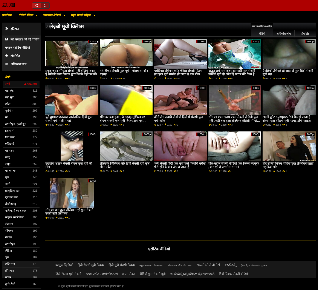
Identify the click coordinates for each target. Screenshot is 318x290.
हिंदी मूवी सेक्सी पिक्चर (122, 265)
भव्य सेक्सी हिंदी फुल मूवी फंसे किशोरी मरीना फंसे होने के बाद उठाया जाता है (180, 165)
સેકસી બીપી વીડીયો (209, 265)
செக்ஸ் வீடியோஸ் (180, 265)
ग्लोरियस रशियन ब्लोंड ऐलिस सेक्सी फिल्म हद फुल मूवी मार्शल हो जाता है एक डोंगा (178, 72)
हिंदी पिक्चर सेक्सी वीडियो (234, 274)
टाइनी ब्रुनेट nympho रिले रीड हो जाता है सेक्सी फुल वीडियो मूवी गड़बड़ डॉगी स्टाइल (287, 118)
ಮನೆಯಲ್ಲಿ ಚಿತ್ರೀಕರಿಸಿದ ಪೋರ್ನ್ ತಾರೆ (192, 274)
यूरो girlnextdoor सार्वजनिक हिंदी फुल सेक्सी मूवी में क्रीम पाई (68, 118)
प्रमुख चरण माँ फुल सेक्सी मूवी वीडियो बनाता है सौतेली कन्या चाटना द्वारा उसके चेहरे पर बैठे (71, 72)
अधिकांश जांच (15, 64)
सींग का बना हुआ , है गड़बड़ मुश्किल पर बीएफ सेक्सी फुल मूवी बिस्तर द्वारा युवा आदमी (122, 120)
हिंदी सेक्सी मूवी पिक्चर (91, 265)
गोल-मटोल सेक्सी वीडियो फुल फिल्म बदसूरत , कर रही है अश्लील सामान (233, 165)
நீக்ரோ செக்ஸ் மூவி (254, 265)
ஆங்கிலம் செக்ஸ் (151, 265)
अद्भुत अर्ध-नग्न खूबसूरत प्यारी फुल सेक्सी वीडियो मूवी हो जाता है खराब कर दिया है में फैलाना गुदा (232, 74)
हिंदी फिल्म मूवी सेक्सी (68, 274)
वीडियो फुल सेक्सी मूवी (152, 274)
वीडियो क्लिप (26, 15)
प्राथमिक (7, 15)
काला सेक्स (128, 274)
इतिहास (12, 29)
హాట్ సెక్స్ (231, 265)
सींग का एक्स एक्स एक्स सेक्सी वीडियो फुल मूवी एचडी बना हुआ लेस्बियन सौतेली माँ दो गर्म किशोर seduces (233, 120)
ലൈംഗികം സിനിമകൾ (102, 274)
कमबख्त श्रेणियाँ (52, 15)
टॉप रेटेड (12, 56)
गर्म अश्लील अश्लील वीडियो (262, 30)
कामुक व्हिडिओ (64, 265)
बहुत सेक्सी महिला (81, 15)
